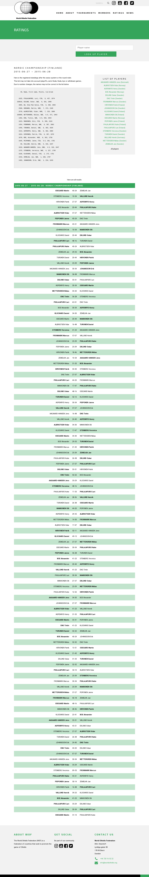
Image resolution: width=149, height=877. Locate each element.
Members (104, 13)
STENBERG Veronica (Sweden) (114, 125)
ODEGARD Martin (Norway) (115, 112)
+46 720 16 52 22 (104, 852)
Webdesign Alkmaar (24, 873)
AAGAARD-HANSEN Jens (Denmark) (115, 76)
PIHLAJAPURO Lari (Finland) (114, 121)
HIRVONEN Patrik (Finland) (115, 99)
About (70, 13)
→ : (49, 179)
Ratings (118, 13)
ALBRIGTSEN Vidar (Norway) (114, 79)
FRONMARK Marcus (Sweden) (114, 95)
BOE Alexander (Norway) (114, 86)
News (130, 13)
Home (60, 13)
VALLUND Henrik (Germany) (114, 131)
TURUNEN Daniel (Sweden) (115, 128)
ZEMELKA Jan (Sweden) (114, 138)
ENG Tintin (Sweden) (114, 92)
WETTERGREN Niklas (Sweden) (114, 134)
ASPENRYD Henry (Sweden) (114, 82)
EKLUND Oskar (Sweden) (114, 89)
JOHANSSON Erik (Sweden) (114, 102)
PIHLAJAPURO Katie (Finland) (114, 118)
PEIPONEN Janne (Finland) (115, 115)
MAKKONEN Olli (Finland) (114, 108)
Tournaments (86, 13)
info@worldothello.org (106, 856)
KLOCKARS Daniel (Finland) (115, 105)
